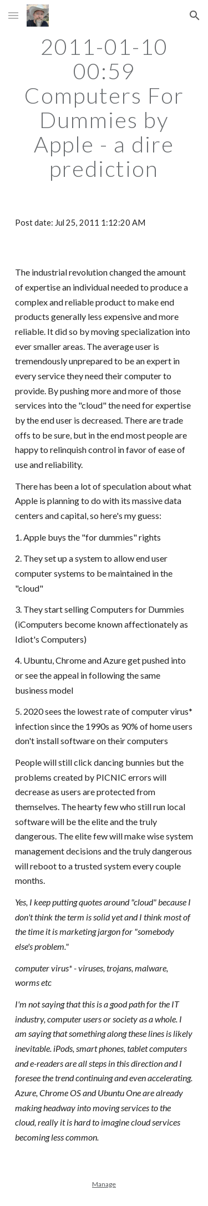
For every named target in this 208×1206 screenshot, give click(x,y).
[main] (104, 107)
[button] (13, 15)
